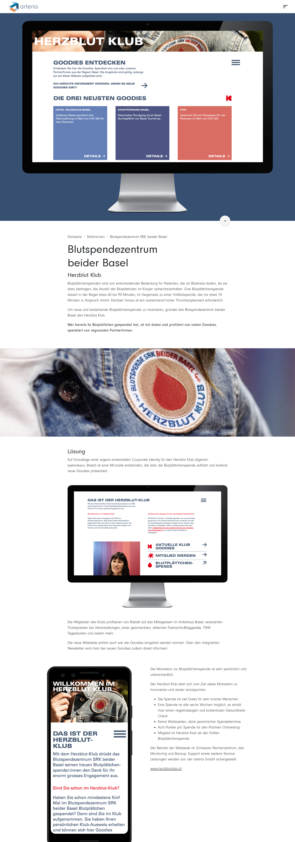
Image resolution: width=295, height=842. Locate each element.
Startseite (75, 237)
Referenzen (96, 237)
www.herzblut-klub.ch (166, 768)
